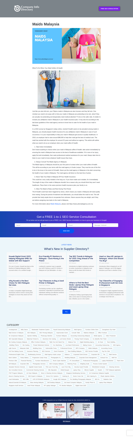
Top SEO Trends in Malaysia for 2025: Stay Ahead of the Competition (81, 258)
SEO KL (11, 287)
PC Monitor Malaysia (44, 263)
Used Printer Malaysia (44, 285)
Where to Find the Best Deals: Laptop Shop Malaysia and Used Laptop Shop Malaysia (81, 286)
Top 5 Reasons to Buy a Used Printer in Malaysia (51, 282)
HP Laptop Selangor (104, 263)
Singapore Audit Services (105, 287)
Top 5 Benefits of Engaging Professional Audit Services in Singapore (111, 283)
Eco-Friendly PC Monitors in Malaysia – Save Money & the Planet (51, 258)
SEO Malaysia (72, 263)
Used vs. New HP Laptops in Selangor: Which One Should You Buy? (111, 258)
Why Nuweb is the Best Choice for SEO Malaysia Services (19, 283)
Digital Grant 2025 (13, 263)
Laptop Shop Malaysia (74, 291)
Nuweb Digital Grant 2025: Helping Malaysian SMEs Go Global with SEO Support (20, 258)
